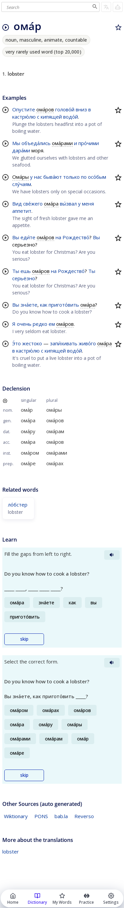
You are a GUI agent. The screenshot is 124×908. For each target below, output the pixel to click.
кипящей (51, 116)
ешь (26, 271)
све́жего (33, 203)
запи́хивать (63, 343)
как (43, 304)
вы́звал (68, 203)
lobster (10, 851)
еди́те (28, 237)
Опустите (23, 109)
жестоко (32, 343)
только (71, 176)
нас (38, 176)
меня (88, 203)
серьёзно (23, 278)
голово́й (64, 109)
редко (40, 324)
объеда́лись (36, 143)
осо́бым (97, 176)
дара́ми (21, 150)
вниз (81, 109)
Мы (16, 143)
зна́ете (29, 304)
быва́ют (52, 176)
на (58, 237)
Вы (15, 237)
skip (24, 639)
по (84, 176)
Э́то (16, 343)
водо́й (70, 116)
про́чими (88, 143)
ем (52, 324)
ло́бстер (17, 504)
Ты (15, 271)
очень (24, 324)
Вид (17, 203)
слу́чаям (21, 184)
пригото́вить (64, 304)
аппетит (21, 211)
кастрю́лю (24, 116)
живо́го (87, 343)
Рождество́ (75, 237)
